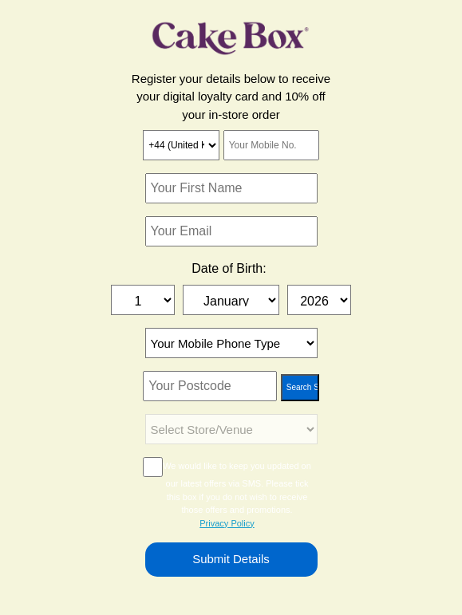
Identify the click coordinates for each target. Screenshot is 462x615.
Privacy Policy (226, 523)
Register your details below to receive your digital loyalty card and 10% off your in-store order (231, 96)
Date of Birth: (229, 268)
